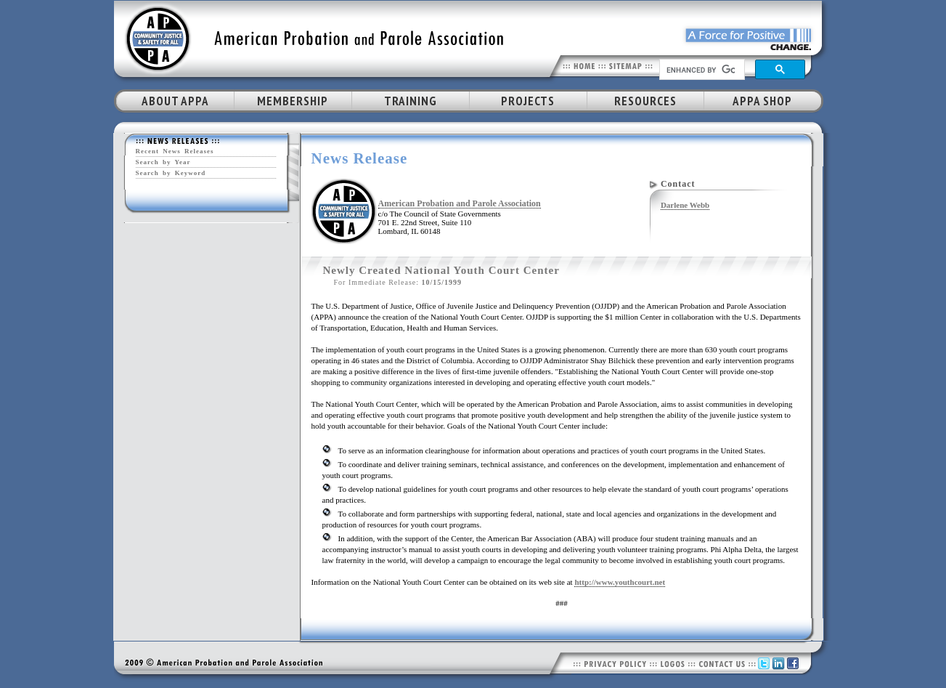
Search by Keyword (171, 173)
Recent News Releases (175, 151)
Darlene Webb (685, 205)
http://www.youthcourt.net (619, 582)
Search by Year (163, 162)
